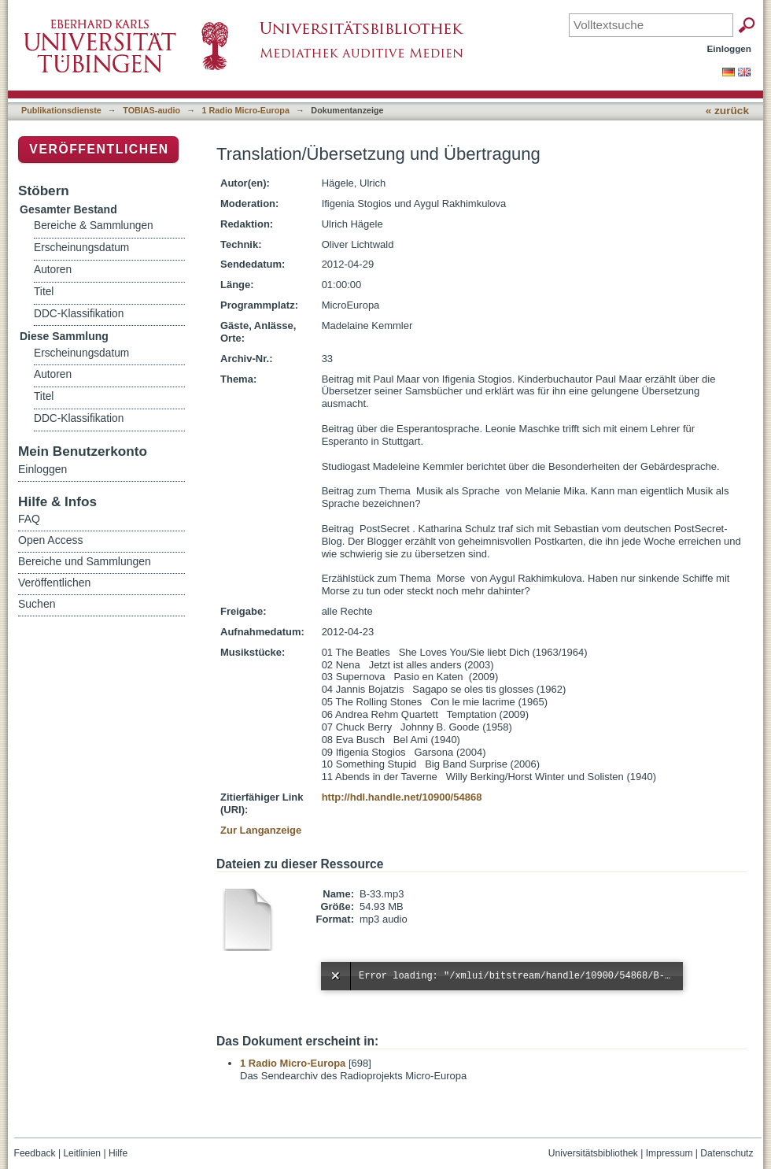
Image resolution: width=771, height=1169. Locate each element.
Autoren (53, 270)
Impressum (669, 1153)
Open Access (50, 540)
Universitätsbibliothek (593, 1153)
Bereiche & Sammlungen (93, 225)
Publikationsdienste (61, 110)
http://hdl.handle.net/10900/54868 (402, 797)
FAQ (29, 518)
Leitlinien (82, 1153)
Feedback (35, 1153)
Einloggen (729, 48)
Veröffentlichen (98, 149)
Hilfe (118, 1153)
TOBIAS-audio (151, 110)
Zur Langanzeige (260, 830)
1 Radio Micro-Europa (246, 110)
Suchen (36, 603)
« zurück (727, 111)
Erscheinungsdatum (81, 247)
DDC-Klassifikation (79, 314)
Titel (43, 292)
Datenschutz (726, 1153)
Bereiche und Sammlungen (84, 561)
